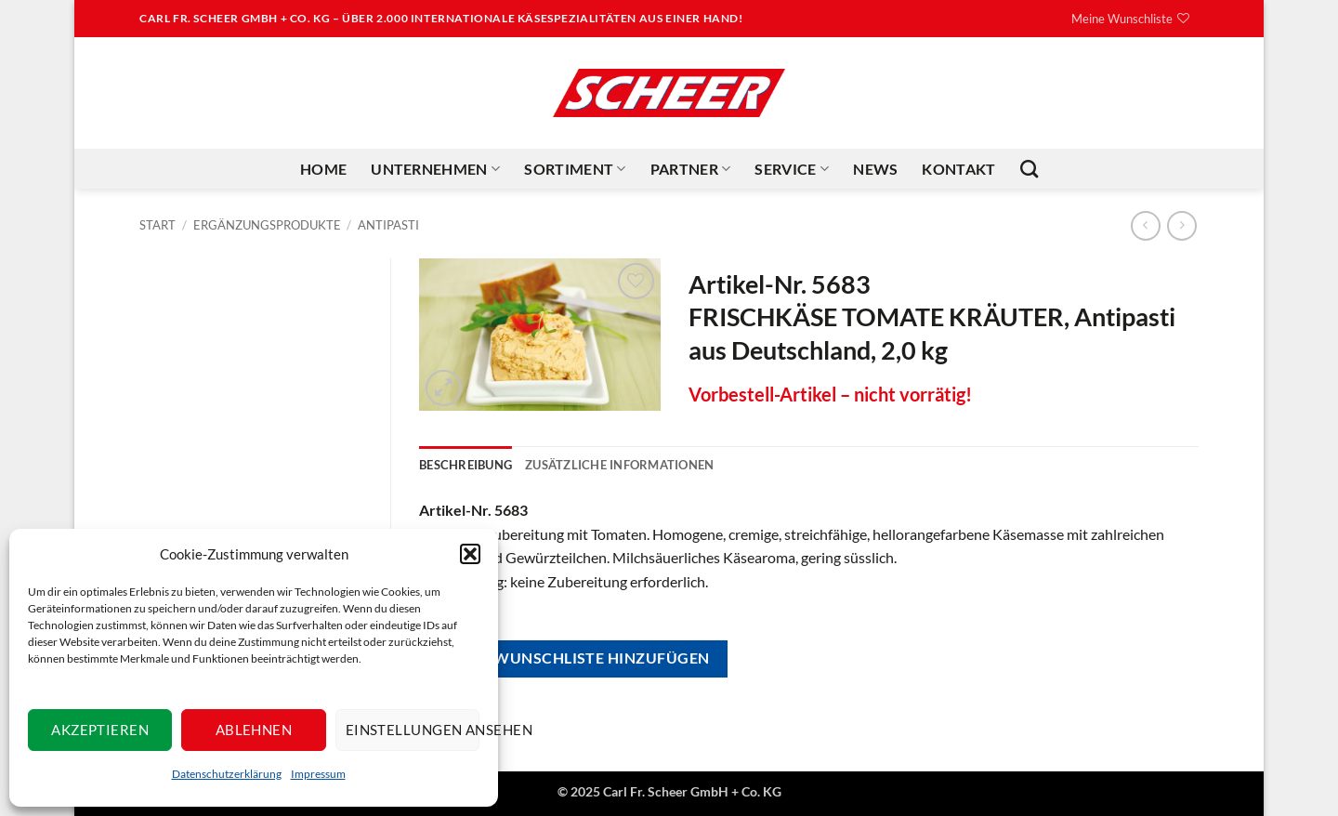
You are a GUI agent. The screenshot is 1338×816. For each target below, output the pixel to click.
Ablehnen (254, 729)
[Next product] (1145, 225)
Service (791, 169)
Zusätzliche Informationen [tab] (619, 464)
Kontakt (958, 169)
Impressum (318, 774)
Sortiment (574, 169)
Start (157, 224)
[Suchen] (1029, 169)
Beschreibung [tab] (465, 464)
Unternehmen (435, 169)
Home (323, 169)
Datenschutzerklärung (227, 774)
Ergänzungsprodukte (267, 224)
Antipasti (388, 224)
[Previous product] (1181, 225)
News (875, 169)
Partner (690, 169)
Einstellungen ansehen (412, 729)
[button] (470, 554)
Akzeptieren (100, 729)
